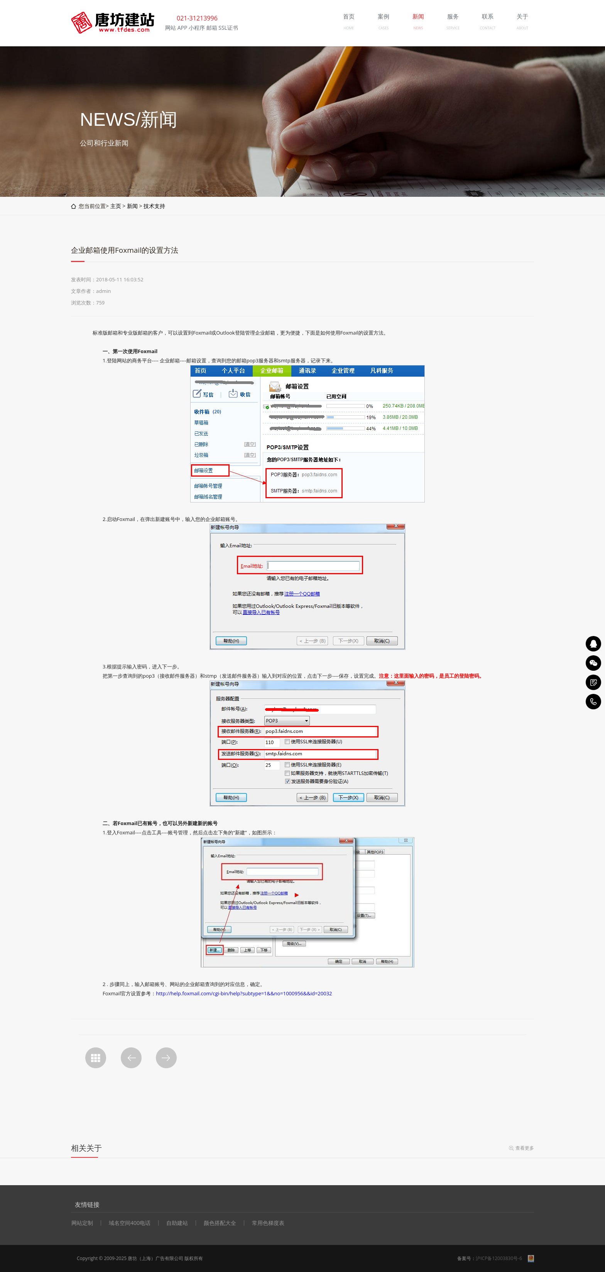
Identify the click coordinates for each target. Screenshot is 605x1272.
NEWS (418, 28)
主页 (115, 206)
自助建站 (177, 1223)
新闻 (132, 206)
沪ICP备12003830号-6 (499, 1258)
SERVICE (453, 28)
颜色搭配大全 (220, 1223)
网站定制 (82, 1223)
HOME (349, 28)
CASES (384, 28)
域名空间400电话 (129, 1223)
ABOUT (522, 28)
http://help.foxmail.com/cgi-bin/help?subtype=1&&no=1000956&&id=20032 (244, 993)
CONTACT (488, 28)
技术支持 (154, 206)
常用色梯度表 (268, 1223)
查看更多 (524, 1148)
